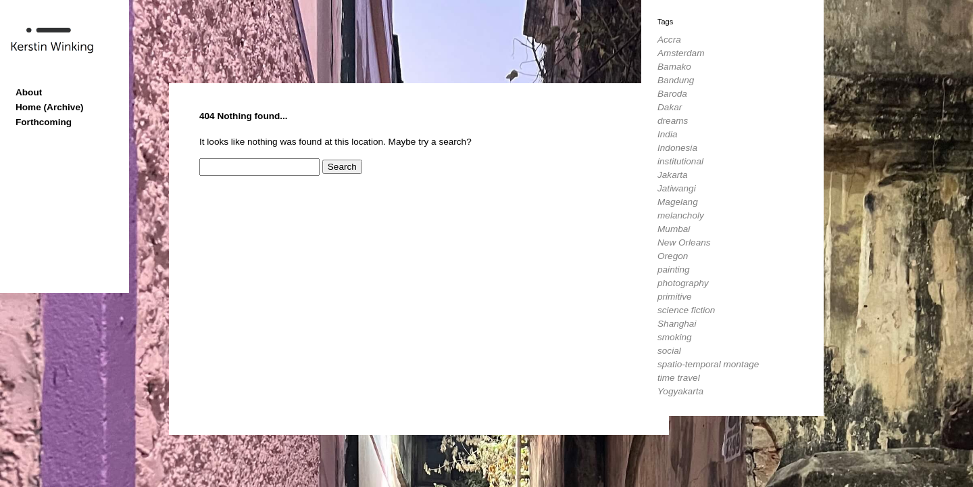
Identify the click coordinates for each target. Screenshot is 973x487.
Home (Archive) (49, 107)
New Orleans (684, 242)
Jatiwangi (676, 188)
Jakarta (672, 175)
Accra (669, 39)
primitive (674, 297)
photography (683, 283)
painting (673, 269)
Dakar (669, 107)
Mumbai (673, 229)
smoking (674, 337)
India (667, 134)
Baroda (672, 94)
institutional (680, 161)
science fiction (686, 310)
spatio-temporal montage (708, 364)
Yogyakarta (680, 391)
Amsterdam (681, 53)
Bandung (675, 80)
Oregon (672, 256)
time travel (678, 378)
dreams (672, 121)
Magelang (677, 202)
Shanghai (676, 324)
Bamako (674, 67)
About (29, 92)
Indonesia (677, 148)
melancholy (680, 215)
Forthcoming (44, 122)
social (669, 351)
